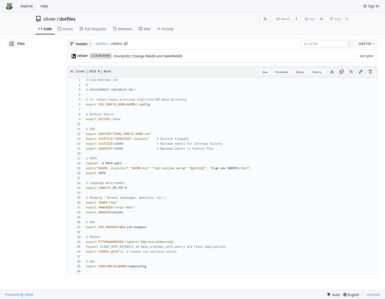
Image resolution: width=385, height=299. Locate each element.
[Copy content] (341, 72)
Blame (300, 72)
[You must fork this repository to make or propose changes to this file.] (361, 72)
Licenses (373, 294)
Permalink (281, 72)
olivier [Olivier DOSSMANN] (83, 55)
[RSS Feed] (265, 19)
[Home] (9, 6)
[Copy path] (125, 43)
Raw (265, 72)
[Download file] (332, 72)
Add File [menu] (367, 43)
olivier (49, 18)
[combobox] (327, 43)
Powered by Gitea (19, 294)
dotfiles (67, 18)
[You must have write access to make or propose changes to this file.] (370, 72)
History (316, 72)
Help (44, 6)
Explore (27, 6)
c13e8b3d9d (100, 56)
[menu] (333, 294)
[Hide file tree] (11, 43)
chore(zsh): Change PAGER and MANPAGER (147, 56)
